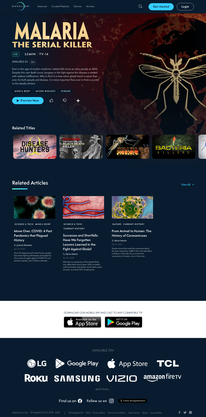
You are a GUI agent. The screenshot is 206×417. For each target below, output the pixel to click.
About (145, 413)
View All (187, 185)
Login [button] (185, 6)
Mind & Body (43, 224)
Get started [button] (161, 6)
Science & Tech (24, 224)
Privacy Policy (99, 413)
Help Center (134, 413)
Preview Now (28, 100)
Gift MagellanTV (75, 413)
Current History (74, 229)
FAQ (88, 413)
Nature (116, 224)
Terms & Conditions (117, 413)
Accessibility (156, 413)
